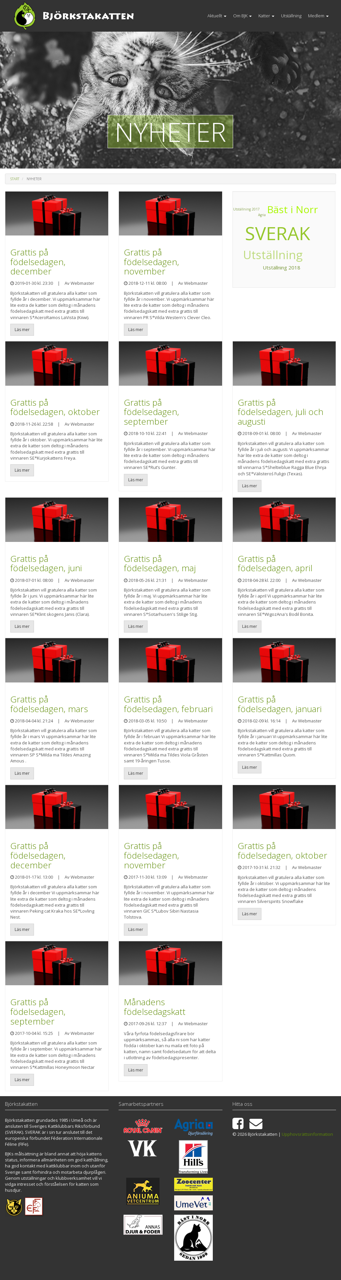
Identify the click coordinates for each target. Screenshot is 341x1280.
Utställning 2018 (283, 269)
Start (14, 179)
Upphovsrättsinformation (307, 1134)
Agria (241, 233)
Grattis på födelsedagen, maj (160, 563)
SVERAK (277, 232)
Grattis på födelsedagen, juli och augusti (280, 411)
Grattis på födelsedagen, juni (46, 563)
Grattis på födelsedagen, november (151, 261)
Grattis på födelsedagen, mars (49, 704)
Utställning (291, 16)
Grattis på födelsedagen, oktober (55, 407)
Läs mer (22, 329)
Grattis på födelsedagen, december (38, 261)
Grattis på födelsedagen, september (151, 411)
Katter (266, 16)
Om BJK (242, 16)
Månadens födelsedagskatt (154, 1007)
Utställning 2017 (247, 212)
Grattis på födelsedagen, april (275, 563)
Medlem (318, 16)
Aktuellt (216, 16)
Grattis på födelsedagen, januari (280, 704)
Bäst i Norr (290, 210)
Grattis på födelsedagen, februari (168, 704)
